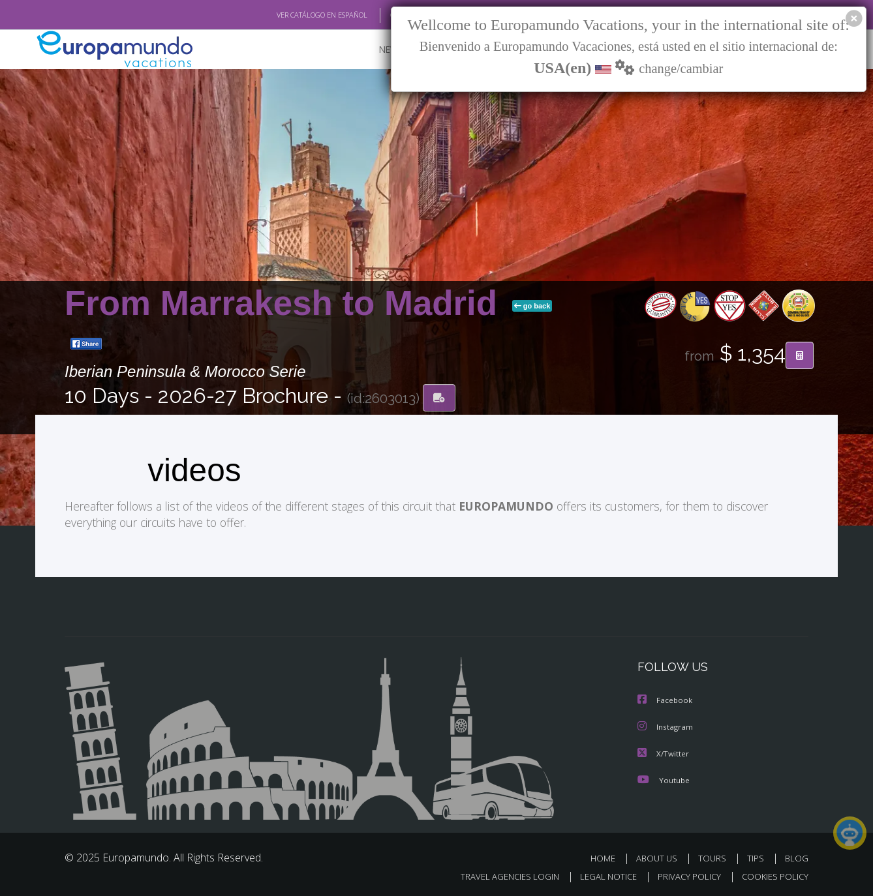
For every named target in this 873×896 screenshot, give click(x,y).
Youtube (663, 778)
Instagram (665, 725)
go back (532, 306)
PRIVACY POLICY (683, 874)
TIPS (757, 856)
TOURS (714, 856)
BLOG (796, 856)
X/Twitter (663, 751)
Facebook (665, 699)
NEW (375, 49)
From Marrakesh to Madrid (286, 303)
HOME (607, 856)
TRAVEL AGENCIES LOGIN (497, 874)
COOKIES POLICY (772, 874)
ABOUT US (660, 856)
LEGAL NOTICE (599, 874)
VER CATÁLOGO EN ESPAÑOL (292, 15)
